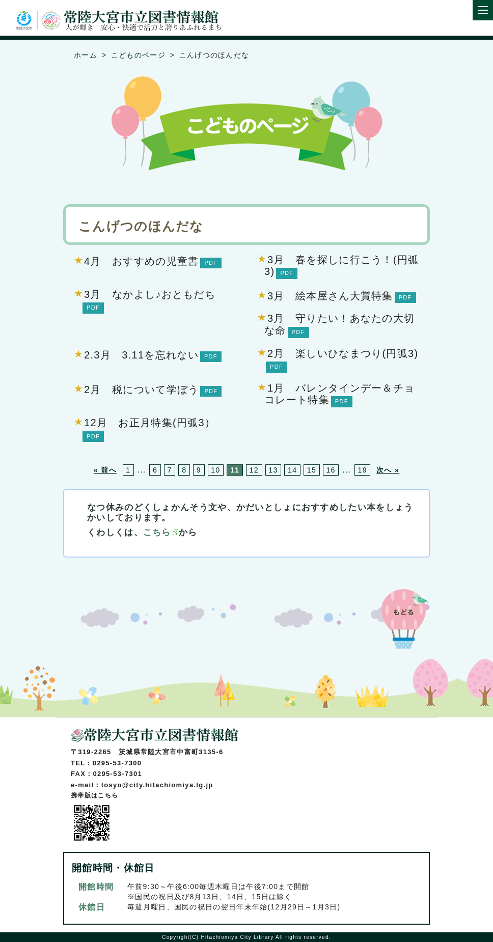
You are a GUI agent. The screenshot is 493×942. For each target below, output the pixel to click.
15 (311, 470)
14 (292, 470)
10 (215, 470)
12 (254, 470)
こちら (157, 532)
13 (273, 470)
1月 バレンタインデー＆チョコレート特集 (339, 394)
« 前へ (105, 470)
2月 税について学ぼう (141, 389)
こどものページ (138, 55)
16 (330, 470)
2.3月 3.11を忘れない (141, 355)
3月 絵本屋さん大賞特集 (330, 295)
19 (362, 470)
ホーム (85, 55)
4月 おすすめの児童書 (141, 261)
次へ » (387, 470)
